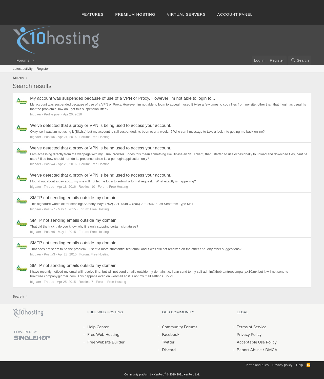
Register (43, 69)
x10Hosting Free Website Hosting (28, 313)
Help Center (98, 327)
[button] (33, 60)
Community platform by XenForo (162, 374)
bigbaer (35, 114)
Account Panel (235, 14)
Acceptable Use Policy (257, 342)
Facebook (170, 334)
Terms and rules (257, 365)
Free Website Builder (106, 342)
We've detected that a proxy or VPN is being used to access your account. (100, 125)
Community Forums (179, 327)
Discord (169, 350)
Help (299, 365)
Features (93, 14)
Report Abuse (249, 350)
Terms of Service (252, 327)
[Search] (299, 60)
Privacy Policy (249, 334)
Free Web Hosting (103, 334)
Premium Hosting (135, 14)
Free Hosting (100, 137)
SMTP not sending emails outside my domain (73, 197)
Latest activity (23, 69)
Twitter (168, 342)
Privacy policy (282, 365)
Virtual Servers (186, 14)
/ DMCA (269, 350)
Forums (22, 60)
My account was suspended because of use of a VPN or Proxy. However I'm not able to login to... (122, 98)
